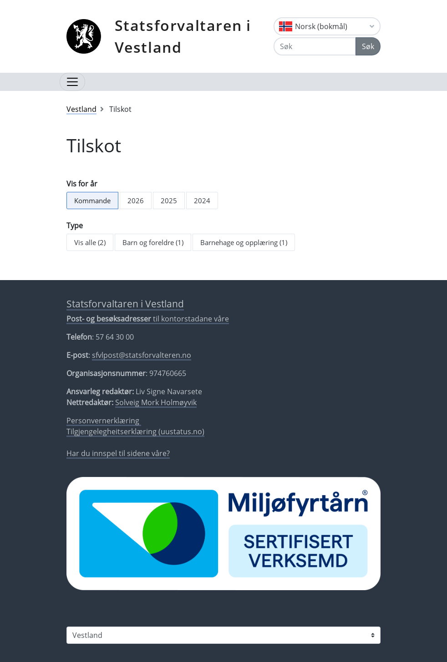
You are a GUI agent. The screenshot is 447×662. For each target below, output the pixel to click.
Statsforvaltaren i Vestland (183, 36)
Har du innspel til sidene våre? (118, 453)
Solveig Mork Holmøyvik (156, 402)
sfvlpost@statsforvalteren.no (141, 355)
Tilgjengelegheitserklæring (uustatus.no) (135, 431)
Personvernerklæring (103, 421)
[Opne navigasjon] (72, 82)
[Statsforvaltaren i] (223, 635)
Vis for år (81, 184)
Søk (368, 46)
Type (74, 226)
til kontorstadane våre (147, 319)
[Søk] (315, 46)
